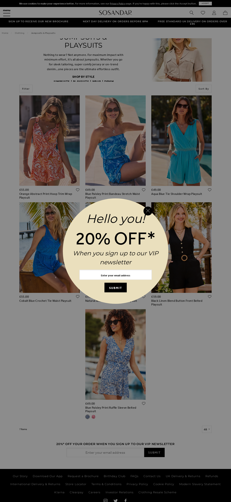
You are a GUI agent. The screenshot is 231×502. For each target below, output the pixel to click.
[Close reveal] (147, 211)
